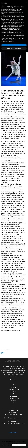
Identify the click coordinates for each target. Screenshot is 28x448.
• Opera (13, 391)
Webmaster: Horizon (6, 444)
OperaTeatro (13, 432)
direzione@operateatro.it (15, 418)
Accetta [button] (20, 45)
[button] (26, 2)
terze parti (3, 16)
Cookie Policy (22, 444)
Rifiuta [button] (7, 45)
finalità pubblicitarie (17, 23)
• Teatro (13, 393)
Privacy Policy (15, 444)
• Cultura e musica (13, 389)
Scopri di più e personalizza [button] (14, 48)
